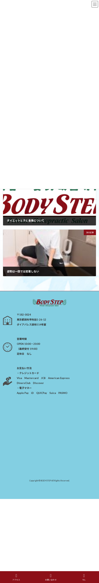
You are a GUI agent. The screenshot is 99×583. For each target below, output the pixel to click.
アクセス (16, 577)
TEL (84, 577)
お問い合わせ (50, 577)
